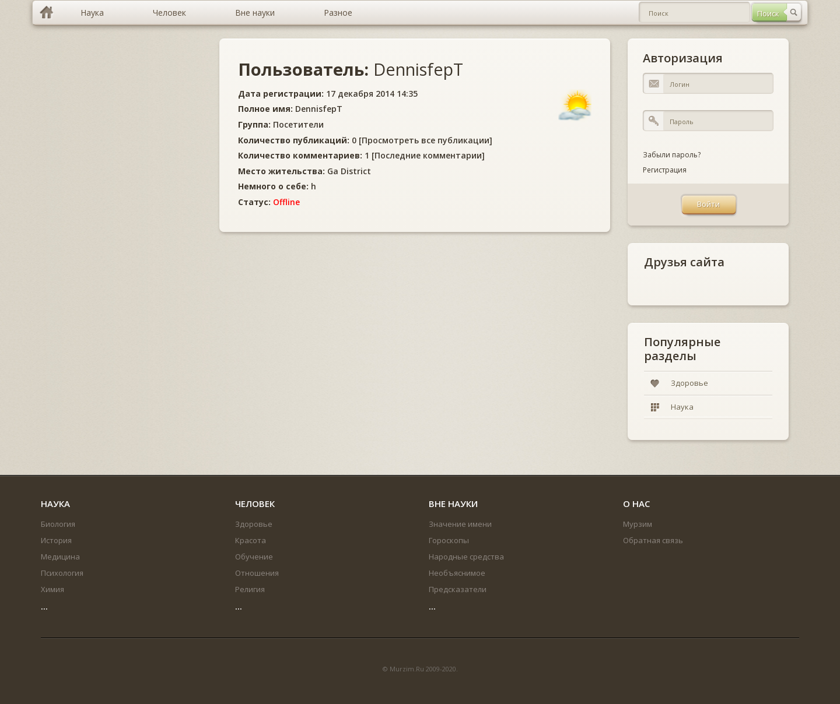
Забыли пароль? (672, 155)
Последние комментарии (428, 155)
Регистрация (665, 170)
